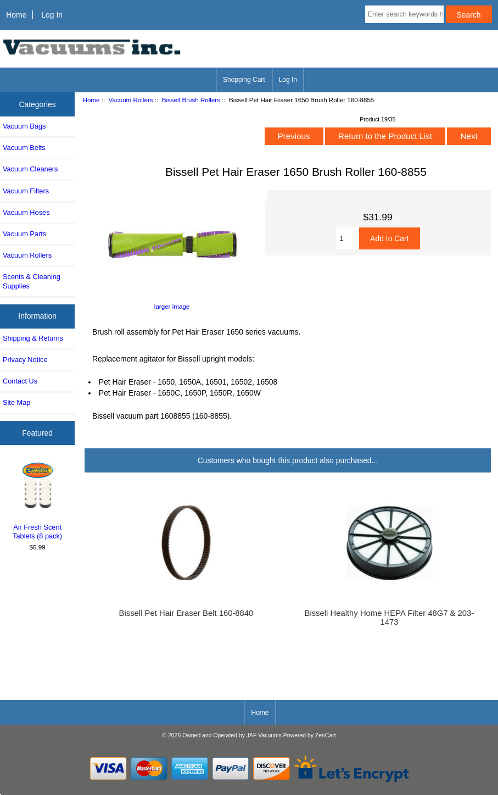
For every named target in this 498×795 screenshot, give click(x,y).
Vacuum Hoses (26, 212)
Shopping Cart (244, 80)
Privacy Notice (25, 359)
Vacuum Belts (24, 147)
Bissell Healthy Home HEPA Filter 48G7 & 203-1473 (389, 617)
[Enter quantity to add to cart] (348, 238)
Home (16, 14)
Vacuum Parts (24, 234)
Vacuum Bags (24, 126)
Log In (52, 14)
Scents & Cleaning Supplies (31, 281)
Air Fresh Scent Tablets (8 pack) (38, 500)
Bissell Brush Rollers (191, 99)
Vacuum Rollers (131, 99)
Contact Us (20, 381)
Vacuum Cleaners (30, 169)
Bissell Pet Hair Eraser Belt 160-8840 (186, 613)
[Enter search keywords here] (404, 14)
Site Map (16, 402)
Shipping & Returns (33, 338)
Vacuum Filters (26, 191)
